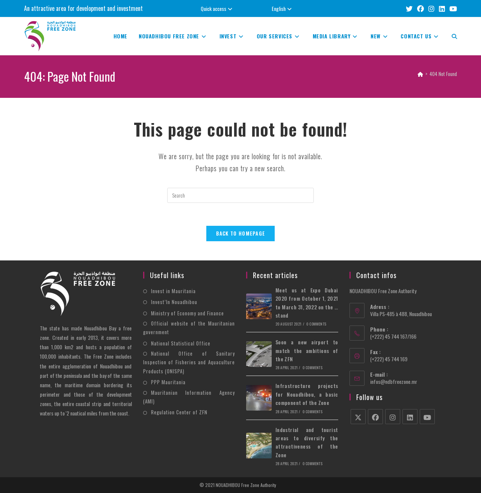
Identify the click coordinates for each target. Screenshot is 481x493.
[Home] (420, 74)
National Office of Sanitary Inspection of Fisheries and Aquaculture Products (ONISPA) (189, 362)
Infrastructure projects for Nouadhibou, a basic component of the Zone (306, 394)
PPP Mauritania (168, 382)
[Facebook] (375, 416)
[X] (358, 416)
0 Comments (316, 324)
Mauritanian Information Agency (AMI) (189, 397)
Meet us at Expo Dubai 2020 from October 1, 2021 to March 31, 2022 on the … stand (306, 302)
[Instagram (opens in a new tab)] (431, 8)
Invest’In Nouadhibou (174, 302)
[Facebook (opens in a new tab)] (420, 8)
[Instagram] (392, 416)
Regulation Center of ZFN (179, 412)
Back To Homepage (240, 233)
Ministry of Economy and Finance (187, 313)
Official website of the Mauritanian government (189, 328)
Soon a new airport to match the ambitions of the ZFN (306, 350)
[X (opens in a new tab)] (409, 8)
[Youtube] (427, 416)
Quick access (217, 8)
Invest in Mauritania (173, 291)
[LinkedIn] (409, 416)
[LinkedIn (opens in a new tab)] (442, 8)
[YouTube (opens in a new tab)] (452, 8)
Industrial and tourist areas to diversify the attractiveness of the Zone (306, 442)
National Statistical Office (180, 343)
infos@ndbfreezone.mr (393, 381)
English (282, 8)
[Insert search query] (240, 195)
